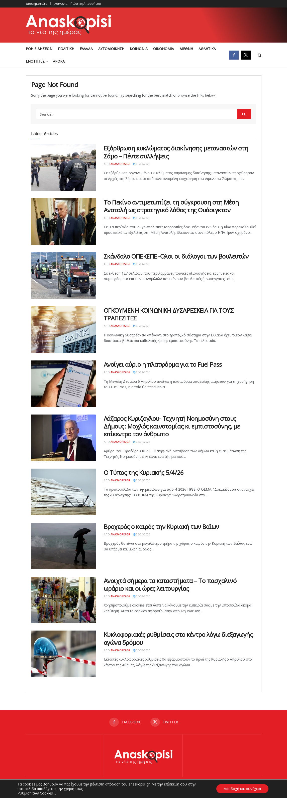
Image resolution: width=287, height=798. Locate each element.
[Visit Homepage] (68, 25)
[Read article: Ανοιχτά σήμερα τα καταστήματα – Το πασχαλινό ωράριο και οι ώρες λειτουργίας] (63, 600)
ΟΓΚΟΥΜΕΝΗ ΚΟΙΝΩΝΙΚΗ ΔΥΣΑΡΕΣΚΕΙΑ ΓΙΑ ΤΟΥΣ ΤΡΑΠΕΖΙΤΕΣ (169, 314)
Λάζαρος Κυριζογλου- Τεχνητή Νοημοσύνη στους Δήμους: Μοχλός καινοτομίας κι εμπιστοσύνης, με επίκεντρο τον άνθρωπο (172, 426)
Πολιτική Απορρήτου (85, 4)
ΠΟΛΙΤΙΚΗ (66, 48)
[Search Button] (259, 55)
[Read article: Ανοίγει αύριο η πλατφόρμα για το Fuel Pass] (63, 383)
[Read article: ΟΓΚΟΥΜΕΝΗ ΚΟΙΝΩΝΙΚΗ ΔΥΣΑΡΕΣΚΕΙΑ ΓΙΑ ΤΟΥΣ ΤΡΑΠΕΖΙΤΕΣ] (63, 329)
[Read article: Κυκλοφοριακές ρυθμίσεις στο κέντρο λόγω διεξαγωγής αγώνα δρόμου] (63, 654)
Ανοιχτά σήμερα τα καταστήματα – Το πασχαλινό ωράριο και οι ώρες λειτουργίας (170, 584)
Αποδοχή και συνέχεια (242, 788)
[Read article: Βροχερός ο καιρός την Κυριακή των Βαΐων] (63, 546)
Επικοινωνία (58, 4)
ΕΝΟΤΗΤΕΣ (35, 61)
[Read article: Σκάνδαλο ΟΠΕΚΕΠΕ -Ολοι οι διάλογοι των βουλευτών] (63, 275)
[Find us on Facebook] (234, 55)
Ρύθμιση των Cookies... (36, 793)
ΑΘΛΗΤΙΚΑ (207, 48)
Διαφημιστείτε (36, 4)
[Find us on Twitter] (246, 55)
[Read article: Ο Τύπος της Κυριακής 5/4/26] (63, 492)
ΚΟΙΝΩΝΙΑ (139, 48)
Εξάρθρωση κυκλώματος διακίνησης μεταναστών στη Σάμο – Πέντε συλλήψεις (176, 152)
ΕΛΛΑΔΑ (86, 48)
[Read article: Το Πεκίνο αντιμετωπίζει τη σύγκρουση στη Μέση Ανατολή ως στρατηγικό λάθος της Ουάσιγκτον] (63, 221)
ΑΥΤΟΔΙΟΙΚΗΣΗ (111, 48)
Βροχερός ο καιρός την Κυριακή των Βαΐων (161, 526)
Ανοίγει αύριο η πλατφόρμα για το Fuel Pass (163, 364)
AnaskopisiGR (120, 164)
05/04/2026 (141, 164)
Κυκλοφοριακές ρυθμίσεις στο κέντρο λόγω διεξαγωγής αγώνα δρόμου (178, 638)
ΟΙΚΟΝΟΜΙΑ (163, 48)
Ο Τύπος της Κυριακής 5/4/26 (144, 472)
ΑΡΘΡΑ (59, 61)
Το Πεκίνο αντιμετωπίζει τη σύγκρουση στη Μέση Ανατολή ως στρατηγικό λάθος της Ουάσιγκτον (171, 206)
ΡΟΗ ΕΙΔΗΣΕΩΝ (39, 48)
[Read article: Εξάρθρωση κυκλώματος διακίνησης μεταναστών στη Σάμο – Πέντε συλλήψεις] (63, 167)
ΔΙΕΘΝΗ (186, 48)
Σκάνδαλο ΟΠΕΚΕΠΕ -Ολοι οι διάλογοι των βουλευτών (176, 256)
